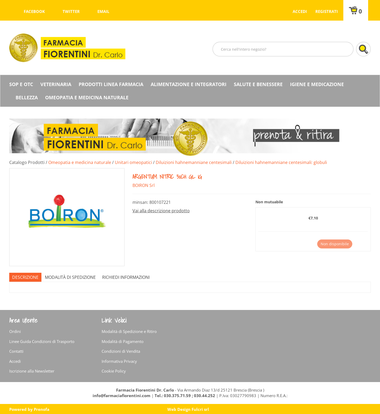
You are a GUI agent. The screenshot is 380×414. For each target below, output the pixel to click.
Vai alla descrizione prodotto (161, 211)
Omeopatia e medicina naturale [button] (87, 97)
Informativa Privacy (119, 361)
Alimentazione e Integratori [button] (188, 84)
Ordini (15, 331)
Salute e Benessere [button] (258, 84)
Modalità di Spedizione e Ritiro (129, 331)
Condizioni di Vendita (121, 351)
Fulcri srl (200, 409)
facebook (34, 11)
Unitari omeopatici (133, 162)
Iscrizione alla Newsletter (31, 371)
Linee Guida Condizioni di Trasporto (41, 341)
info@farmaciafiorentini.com (122, 395)
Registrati (326, 11)
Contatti (16, 351)
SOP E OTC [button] (21, 84)
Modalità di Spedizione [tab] (70, 277)
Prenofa (41, 409)
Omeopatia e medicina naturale (79, 162)
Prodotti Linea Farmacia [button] (111, 84)
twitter (71, 11)
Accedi (300, 11)
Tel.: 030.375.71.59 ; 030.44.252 (185, 395)
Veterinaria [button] (55, 84)
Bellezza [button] (27, 97)
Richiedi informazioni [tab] (126, 277)
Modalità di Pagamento (123, 341)
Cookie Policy (114, 371)
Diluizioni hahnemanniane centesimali (194, 162)
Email (103, 11)
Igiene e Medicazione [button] (317, 84)
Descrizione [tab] (25, 277)
